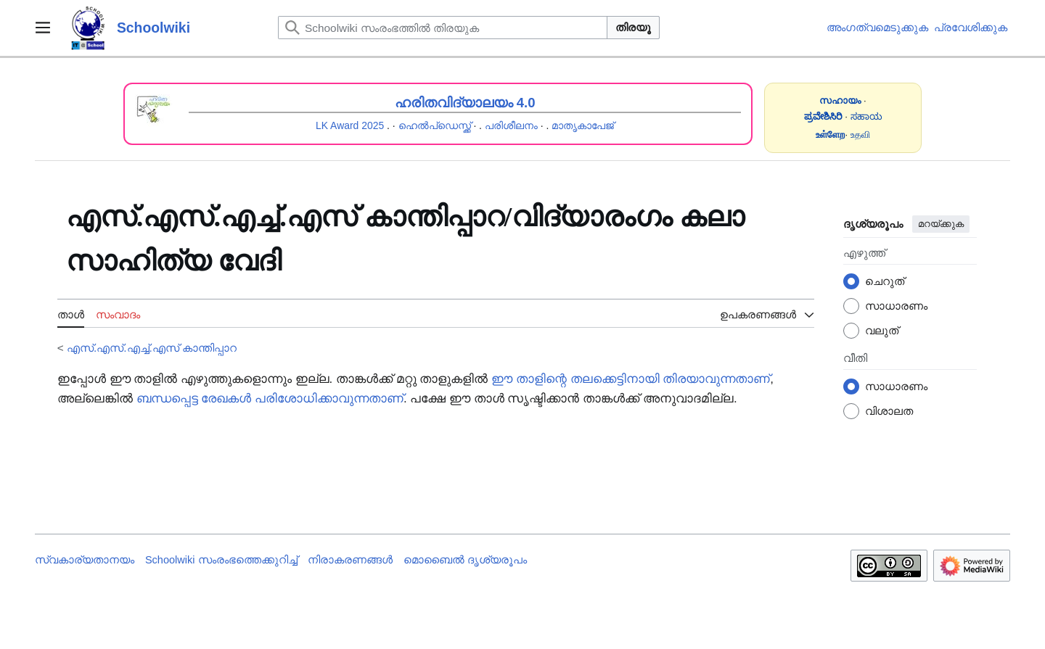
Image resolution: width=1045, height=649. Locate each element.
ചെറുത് (884, 281)
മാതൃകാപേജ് (583, 125)
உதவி (860, 134)
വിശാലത (889, 411)
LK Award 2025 (350, 125)
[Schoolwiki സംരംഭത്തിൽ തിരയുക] (442, 27)
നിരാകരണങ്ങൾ (350, 560)
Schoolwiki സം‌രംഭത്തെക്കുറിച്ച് (221, 560)
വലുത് (881, 330)
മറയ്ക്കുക (941, 223)
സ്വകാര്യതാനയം (84, 560)
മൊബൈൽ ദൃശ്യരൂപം (465, 560)
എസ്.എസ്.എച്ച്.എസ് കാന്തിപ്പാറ (152, 348)
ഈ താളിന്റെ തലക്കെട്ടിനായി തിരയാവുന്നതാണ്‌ (630, 379)
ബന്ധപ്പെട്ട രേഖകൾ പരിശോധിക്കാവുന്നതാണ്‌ (269, 398)
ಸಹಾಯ (866, 116)
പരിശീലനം (511, 125)
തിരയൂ (633, 27)
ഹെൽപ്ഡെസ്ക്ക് (434, 125)
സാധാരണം (896, 305)
